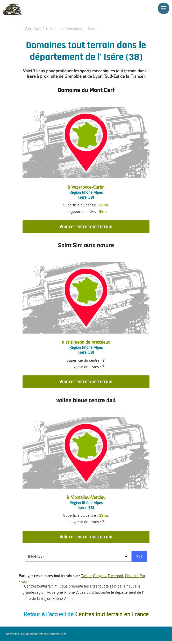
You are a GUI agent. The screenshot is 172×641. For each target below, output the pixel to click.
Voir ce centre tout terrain (86, 226)
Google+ (100, 576)
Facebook (116, 576)
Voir (139, 556)
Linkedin (132, 576)
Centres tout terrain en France (112, 614)
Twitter (86, 576)
